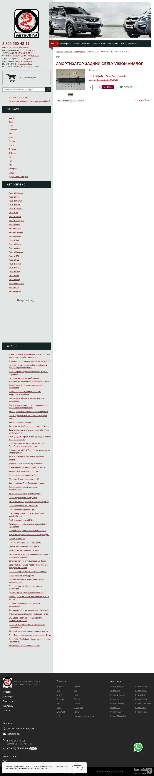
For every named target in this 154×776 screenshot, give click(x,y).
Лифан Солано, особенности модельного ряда (28, 614)
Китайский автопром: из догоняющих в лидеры (28, 631)
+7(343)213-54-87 (25, 53)
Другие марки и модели (18, 177)
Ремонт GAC (14, 256)
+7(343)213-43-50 (27, 50)
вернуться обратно (143, 100)
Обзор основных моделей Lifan (22, 509)
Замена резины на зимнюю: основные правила (28, 412)
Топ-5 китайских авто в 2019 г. (21, 520)
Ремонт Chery (14, 272)
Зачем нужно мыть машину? (21, 422)
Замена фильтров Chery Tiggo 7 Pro (24, 471)
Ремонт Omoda (15, 236)
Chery (11, 118)
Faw (10, 161)
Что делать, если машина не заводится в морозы (29, 361)
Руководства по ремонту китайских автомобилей (29, 101)
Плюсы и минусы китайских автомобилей (26, 593)
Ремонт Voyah (14, 268)
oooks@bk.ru (26, 61)
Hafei (11, 165)
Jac (10, 157)
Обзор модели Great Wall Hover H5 (23, 506)
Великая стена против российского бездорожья (29, 610)
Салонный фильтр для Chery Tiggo (23, 475)
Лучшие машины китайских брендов (24, 546)
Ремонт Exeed (15, 228)
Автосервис (65, 44)
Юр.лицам (8, 706)
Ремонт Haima (15, 291)
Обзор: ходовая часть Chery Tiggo (23, 498)
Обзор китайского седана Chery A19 (24, 479)
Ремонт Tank (14, 240)
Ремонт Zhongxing (16, 221)
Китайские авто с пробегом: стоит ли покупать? (29, 502)
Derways (12, 149)
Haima (11, 145)
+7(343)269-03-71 (9, 53)
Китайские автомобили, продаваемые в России (29, 426)
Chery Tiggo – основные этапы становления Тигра (30, 635)
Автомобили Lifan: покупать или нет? (24, 646)
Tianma (12, 141)
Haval (11, 137)
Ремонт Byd (13, 197)
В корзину (108, 87)
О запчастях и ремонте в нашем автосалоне (27, 531)
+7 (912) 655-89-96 (17, 748)
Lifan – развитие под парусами (21, 575)
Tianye (11, 173)
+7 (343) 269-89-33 (18, 56)
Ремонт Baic (14, 260)
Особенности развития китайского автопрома (28, 572)
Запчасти (53, 43)
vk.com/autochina (25, 64)
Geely (11, 122)
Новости (76, 44)
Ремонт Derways (15, 201)
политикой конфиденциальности (34, 768)
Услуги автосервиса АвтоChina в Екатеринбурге (29, 535)
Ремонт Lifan (14, 276)
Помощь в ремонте (17, 539)
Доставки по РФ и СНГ (18, 97)
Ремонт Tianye (15, 217)
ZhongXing (13, 169)
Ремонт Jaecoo (15, 264)
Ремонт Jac (13, 213)
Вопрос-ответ (99, 44)
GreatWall (13, 129)
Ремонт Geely (14, 280)
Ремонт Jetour (14, 248)
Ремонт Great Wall (16, 284)
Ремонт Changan (16, 232)
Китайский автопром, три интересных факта (27, 561)
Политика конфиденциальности (110, 771)
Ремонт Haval (14, 224)
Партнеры (86, 44)
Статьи (123, 44)
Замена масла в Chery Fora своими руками (27, 483)
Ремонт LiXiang (15, 244)
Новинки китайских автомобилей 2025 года (27, 467)
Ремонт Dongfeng (16, 252)
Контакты (132, 44)
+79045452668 (33, 56)
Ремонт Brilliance (16, 193)
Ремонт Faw (14, 287)
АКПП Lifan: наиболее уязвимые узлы (24, 494)
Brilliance (12, 153)
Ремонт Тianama (15, 209)
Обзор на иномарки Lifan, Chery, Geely (25, 542)
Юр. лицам (113, 44)
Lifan (11, 125)
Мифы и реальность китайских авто (24, 550)
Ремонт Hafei (14, 205)
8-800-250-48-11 (15, 43)
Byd (10, 133)
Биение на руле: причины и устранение (25, 463)
